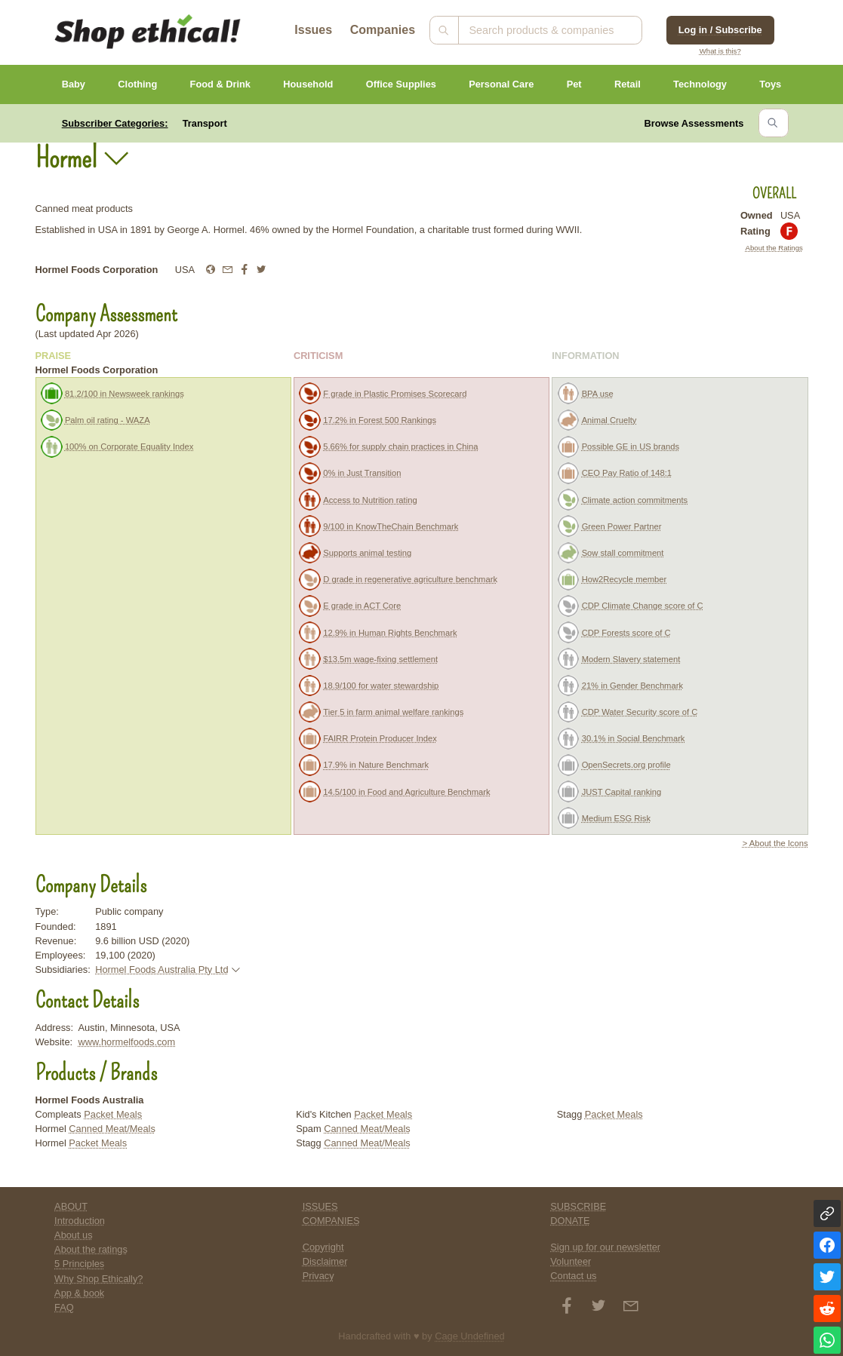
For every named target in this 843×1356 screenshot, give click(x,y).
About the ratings (91, 1249)
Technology (700, 84)
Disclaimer (325, 1261)
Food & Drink (220, 84)
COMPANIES (331, 1220)
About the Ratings (774, 248)
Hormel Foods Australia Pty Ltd (161, 969)
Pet (574, 84)
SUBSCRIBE (578, 1206)
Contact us (573, 1275)
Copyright (323, 1247)
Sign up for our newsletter (605, 1247)
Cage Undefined (470, 1336)
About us (73, 1235)
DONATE (569, 1220)
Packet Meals (113, 1114)
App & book (79, 1293)
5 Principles (79, 1263)
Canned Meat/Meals (112, 1128)
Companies (382, 29)
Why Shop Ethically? (98, 1278)
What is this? (720, 51)
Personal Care (501, 84)
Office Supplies (401, 84)
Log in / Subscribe (720, 29)
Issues (313, 29)
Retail (627, 84)
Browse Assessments (694, 123)
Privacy (318, 1275)
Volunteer (570, 1261)
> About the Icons (775, 843)
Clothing (137, 84)
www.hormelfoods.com (126, 1042)
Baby (73, 84)
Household (308, 84)
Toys (770, 84)
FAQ (64, 1307)
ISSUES (320, 1206)
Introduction (79, 1220)
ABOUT (71, 1206)
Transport (205, 123)
